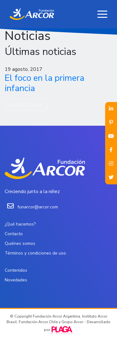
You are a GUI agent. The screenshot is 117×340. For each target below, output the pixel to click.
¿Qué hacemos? (20, 224)
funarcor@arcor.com (37, 207)
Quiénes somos (20, 243)
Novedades (16, 280)
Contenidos (16, 270)
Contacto (14, 234)
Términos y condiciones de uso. (36, 253)
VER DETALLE (26, 104)
